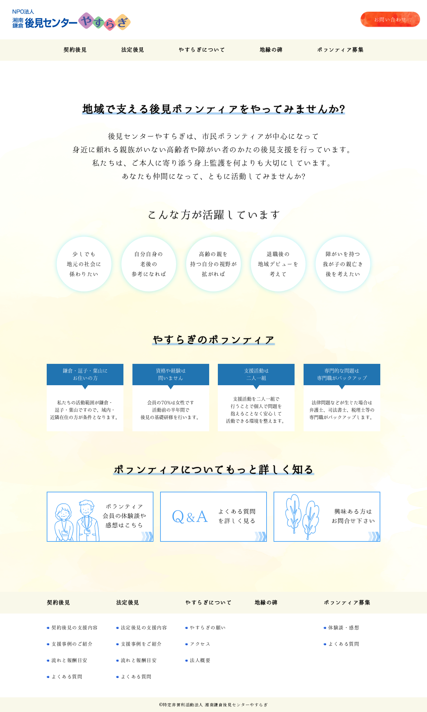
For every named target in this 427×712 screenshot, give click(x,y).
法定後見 (132, 49)
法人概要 (200, 660)
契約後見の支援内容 (74, 627)
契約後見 (75, 49)
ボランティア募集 (340, 49)
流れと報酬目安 (69, 660)
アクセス (200, 644)
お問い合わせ (390, 19)
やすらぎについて (201, 49)
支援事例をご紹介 (141, 644)
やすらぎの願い (208, 627)
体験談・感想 (343, 627)
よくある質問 (66, 676)
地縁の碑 (271, 49)
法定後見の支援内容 (144, 627)
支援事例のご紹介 (72, 644)
